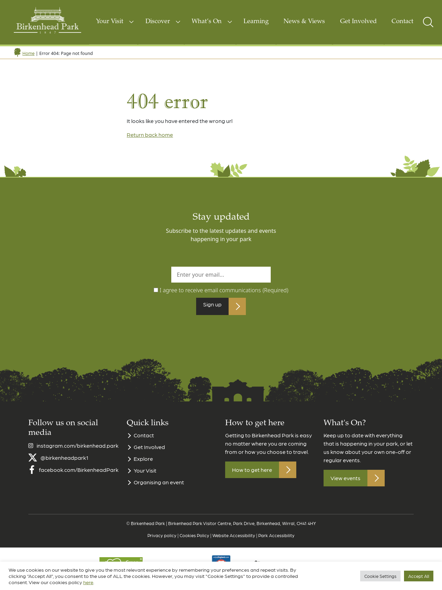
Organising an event (159, 486)
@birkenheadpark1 (64, 461)
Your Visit (109, 22)
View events (345, 482)
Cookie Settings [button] (380, 576)
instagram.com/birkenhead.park (77, 449)
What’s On (207, 22)
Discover (157, 22)
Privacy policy (161, 539)
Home (28, 53)
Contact (402, 22)
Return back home (150, 134)
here (88, 582)
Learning (256, 22)
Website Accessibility (233, 539)
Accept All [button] (418, 576)
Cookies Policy (194, 539)
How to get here (252, 474)
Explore (143, 463)
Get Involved (358, 22)
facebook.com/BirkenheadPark (78, 473)
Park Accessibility (276, 539)
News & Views (304, 22)
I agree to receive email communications (224, 290)
